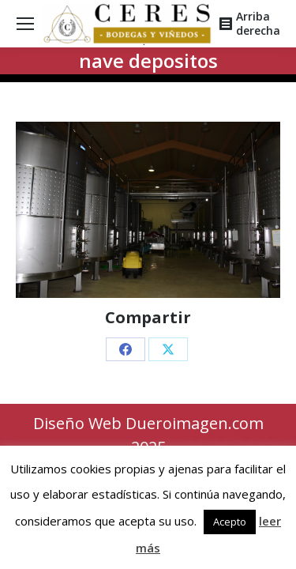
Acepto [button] (229, 521)
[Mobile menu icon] (25, 23)
